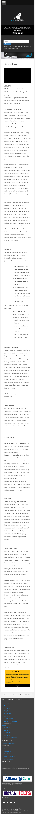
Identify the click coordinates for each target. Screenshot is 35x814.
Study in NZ (7, 716)
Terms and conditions (9, 756)
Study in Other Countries (10, 721)
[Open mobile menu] (4, 3)
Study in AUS (7, 713)
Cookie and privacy (9, 759)
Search (5, 38)
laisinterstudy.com (19, 809)
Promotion (6, 703)
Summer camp (8, 706)
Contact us (6, 765)
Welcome (6, 749)
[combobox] (16, 41)
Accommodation (8, 751)
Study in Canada (8, 718)
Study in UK (7, 708)
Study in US (7, 711)
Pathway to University (9, 743)
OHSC (5, 774)
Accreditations (7, 754)
